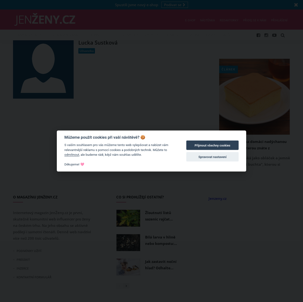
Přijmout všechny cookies (212, 145)
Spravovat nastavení (212, 157)
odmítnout (71, 154)
